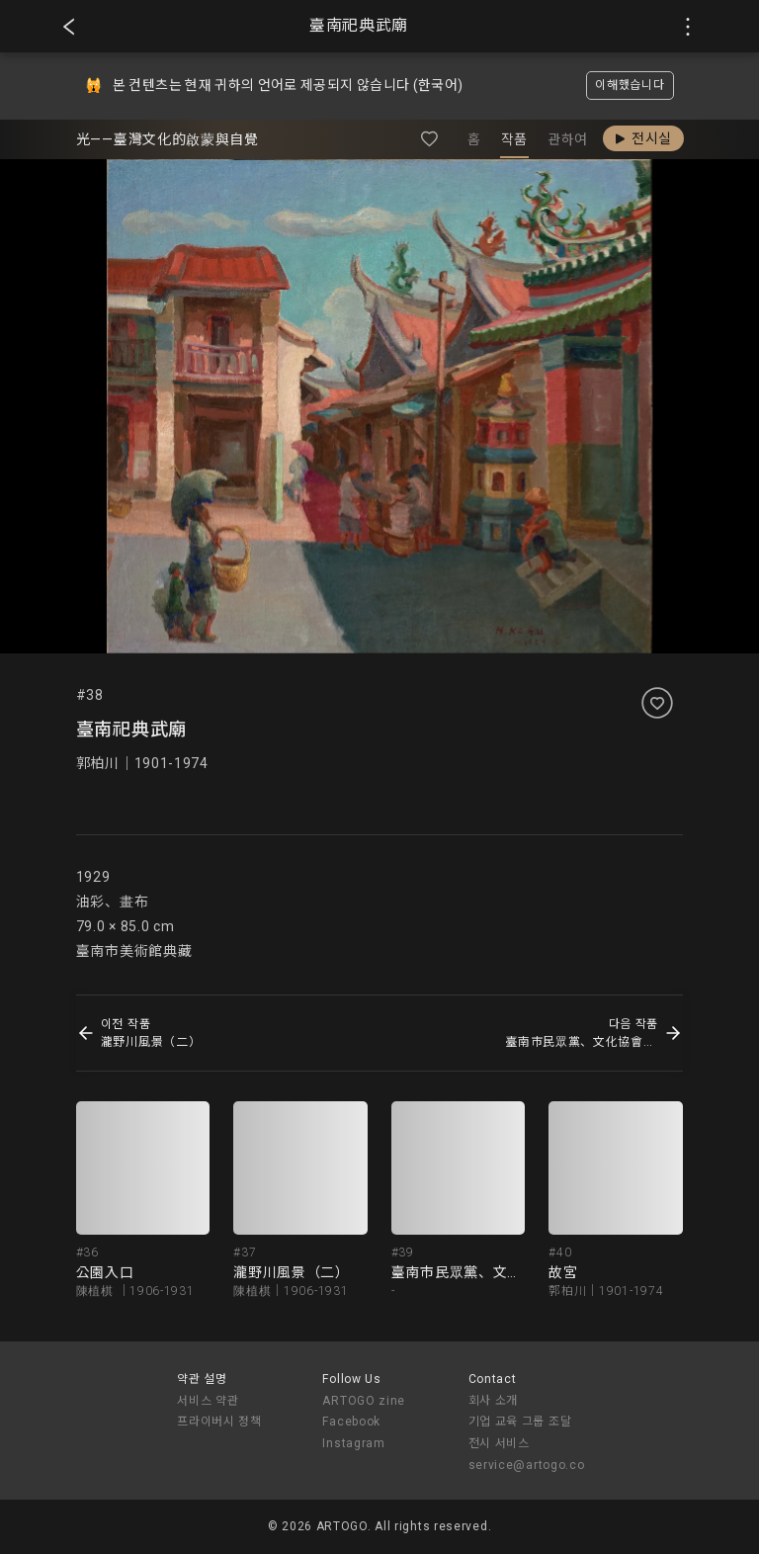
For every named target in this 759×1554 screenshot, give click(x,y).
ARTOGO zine (363, 1401)
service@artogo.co (526, 1465)
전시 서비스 (499, 1443)
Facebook (351, 1421)
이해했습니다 (629, 85)
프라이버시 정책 (219, 1421)
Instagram (353, 1443)
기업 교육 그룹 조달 (520, 1421)
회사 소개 (493, 1401)
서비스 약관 (207, 1401)
